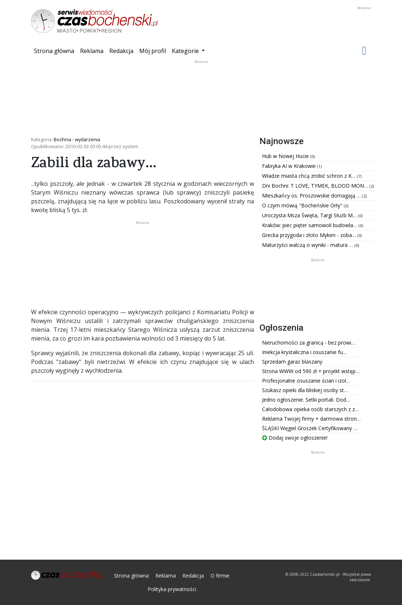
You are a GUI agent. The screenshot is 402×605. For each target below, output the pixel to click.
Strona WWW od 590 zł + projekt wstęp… (311, 371)
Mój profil (152, 51)
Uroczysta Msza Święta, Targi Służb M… (310, 215)
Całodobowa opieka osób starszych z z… (310, 409)
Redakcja (121, 51)
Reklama (91, 51)
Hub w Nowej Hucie (286, 156)
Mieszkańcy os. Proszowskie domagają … (312, 195)
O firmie (220, 575)
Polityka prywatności (172, 589)
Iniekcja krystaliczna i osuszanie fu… (304, 352)
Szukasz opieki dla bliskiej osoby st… (305, 390)
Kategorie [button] (186, 51)
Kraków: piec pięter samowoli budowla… (310, 225)
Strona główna (55, 50)
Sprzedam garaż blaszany (292, 361)
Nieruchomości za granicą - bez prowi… (308, 342)
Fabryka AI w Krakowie (289, 165)
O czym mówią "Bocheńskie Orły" (303, 205)
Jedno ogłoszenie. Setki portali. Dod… (306, 399)
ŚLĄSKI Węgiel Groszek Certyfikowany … (309, 428)
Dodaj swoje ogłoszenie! (294, 437)
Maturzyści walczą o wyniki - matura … (308, 244)
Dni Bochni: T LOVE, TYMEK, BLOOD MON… (315, 185)
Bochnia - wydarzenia (77, 139)
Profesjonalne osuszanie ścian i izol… (306, 380)
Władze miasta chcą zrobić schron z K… (309, 175)
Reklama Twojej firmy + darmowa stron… (311, 418)
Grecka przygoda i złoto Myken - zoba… (309, 235)
